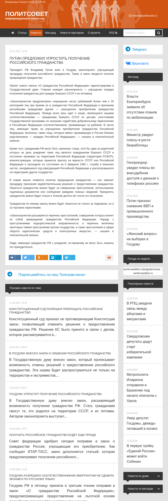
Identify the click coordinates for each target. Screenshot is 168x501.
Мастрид (50, 32)
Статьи (22, 32)
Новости (36, 32)
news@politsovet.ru (143, 15)
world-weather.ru (143, 214)
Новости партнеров (72, 32)
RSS (113, 32)
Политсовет (26, 13)
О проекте (94, 32)
